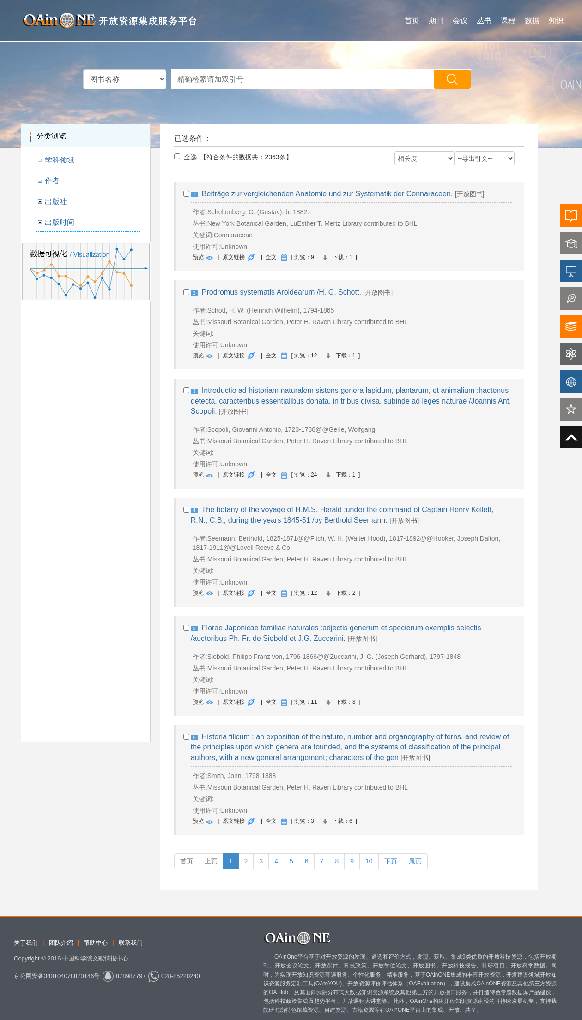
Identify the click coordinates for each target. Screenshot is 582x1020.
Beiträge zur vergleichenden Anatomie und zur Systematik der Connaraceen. (327, 194)
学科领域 (59, 160)
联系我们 (131, 942)
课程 (508, 20)
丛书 (484, 20)
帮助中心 (96, 942)
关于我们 (26, 942)
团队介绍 (61, 942)
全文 (271, 257)
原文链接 (234, 257)
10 (369, 861)
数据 (532, 20)
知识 (556, 20)
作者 (52, 181)
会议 (460, 20)
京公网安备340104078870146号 (57, 975)
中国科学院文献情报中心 (95, 958)
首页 (412, 20)
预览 (198, 257)
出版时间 (59, 222)
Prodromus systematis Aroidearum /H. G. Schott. (281, 292)
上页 (211, 861)
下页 (390, 861)
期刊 (436, 20)
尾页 (415, 861)
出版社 (56, 201)
